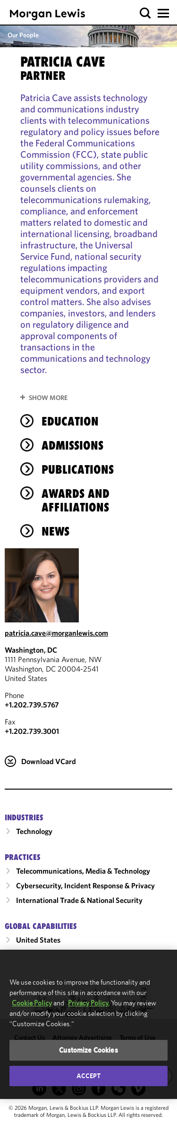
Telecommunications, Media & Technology (83, 871)
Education (70, 421)
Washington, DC (31, 650)
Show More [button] (48, 397)
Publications (78, 469)
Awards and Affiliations (76, 500)
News (55, 531)
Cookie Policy (32, 1002)
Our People (23, 35)
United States (38, 939)
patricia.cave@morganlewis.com (56, 633)
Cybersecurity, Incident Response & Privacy (85, 885)
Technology (34, 831)
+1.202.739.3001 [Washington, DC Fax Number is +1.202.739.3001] (32, 731)
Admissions (72, 445)
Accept (88, 1076)
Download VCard (48, 761)
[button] (146, 13)
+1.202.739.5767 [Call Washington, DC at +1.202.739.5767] (32, 704)
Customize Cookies (88, 1050)
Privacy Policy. (89, 1002)
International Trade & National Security (79, 900)
